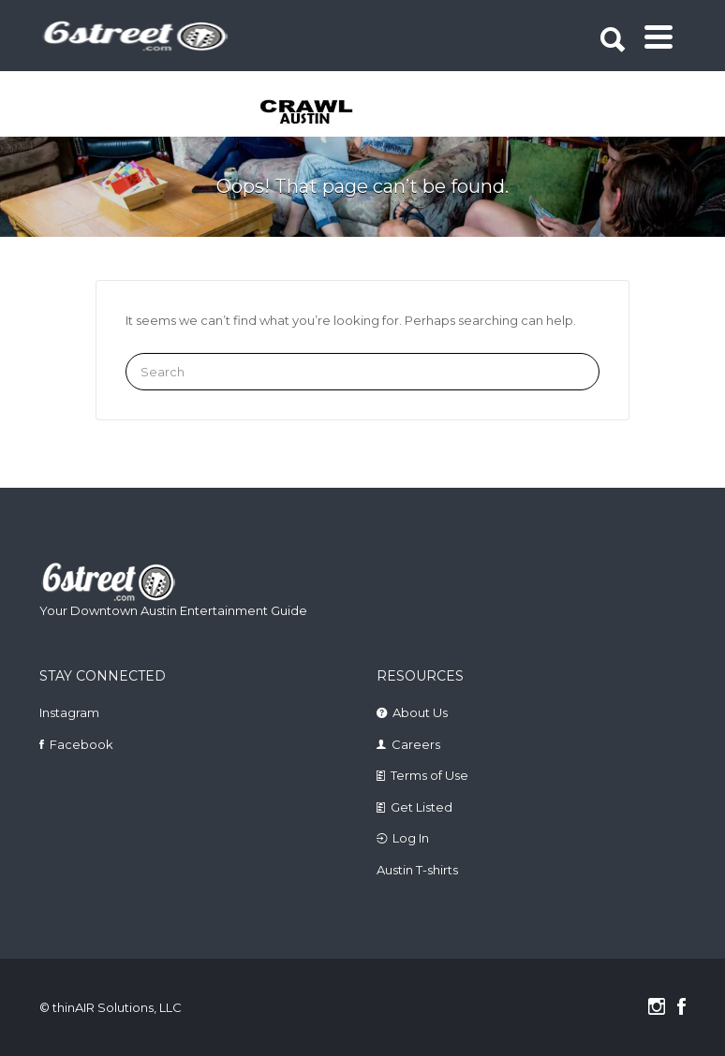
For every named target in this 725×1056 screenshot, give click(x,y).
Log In (410, 837)
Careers (416, 744)
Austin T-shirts (417, 869)
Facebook (81, 744)
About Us (420, 712)
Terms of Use (429, 775)
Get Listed (421, 806)
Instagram (69, 712)
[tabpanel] (295, 113)
